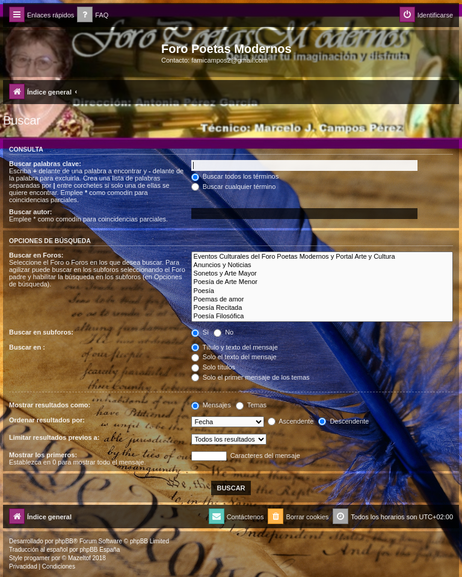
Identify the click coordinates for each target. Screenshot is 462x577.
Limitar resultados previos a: (54, 437)
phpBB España (99, 549)
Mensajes (211, 405)
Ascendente (291, 421)
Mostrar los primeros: (43, 454)
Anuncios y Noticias (322, 265)
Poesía (322, 291)
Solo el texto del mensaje (234, 356)
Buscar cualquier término (233, 186)
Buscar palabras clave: (45, 163)
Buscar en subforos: (41, 332)
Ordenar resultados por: (47, 420)
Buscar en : (27, 347)
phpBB (64, 541)
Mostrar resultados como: (49, 405)
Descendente (343, 421)
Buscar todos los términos (235, 176)
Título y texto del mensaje (234, 347)
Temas (251, 405)
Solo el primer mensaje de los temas (250, 377)
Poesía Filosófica (322, 316)
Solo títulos (213, 367)
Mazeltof (79, 558)
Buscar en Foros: (36, 255)
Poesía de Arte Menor (322, 282)
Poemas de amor (322, 299)
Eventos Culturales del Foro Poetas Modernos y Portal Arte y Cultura (322, 257)
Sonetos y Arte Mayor (322, 274)
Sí (200, 332)
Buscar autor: (30, 211)
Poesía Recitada (322, 308)
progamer (37, 558)
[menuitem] (92, 15)
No (223, 332)
